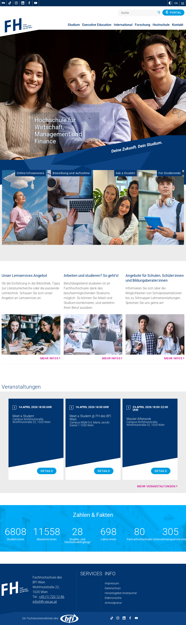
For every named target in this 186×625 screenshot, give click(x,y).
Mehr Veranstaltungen (156, 486)
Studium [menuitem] (74, 25)
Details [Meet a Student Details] (47, 471)
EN (176, 3)
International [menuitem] (123, 25)
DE (182, 3)
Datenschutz (113, 588)
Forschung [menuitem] (142, 25)
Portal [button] (173, 12)
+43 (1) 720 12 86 (51, 597)
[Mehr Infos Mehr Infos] (31, 337)
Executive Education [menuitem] (96, 25)
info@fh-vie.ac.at (45, 602)
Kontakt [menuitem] (177, 25)
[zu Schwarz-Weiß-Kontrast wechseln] (170, 3)
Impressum (112, 583)
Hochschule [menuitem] (161, 25)
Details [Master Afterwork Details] (161, 471)
